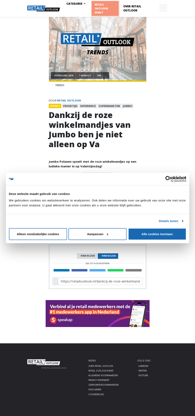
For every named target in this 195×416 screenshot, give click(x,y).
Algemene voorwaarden (103, 375)
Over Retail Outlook (132, 8)
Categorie (74, 4)
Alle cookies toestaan (157, 234)
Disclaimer (94, 389)
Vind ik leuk (88, 256)
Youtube (143, 375)
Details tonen (168, 221)
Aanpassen (97, 234)
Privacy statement (98, 380)
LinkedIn (143, 366)
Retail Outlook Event (101, 8)
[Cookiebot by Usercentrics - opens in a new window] (168, 179)
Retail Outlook (69, 100)
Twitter (142, 370)
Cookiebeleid (96, 394)
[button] (154, 8)
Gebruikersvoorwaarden (103, 384)
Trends (59, 85)
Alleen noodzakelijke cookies (38, 234)
